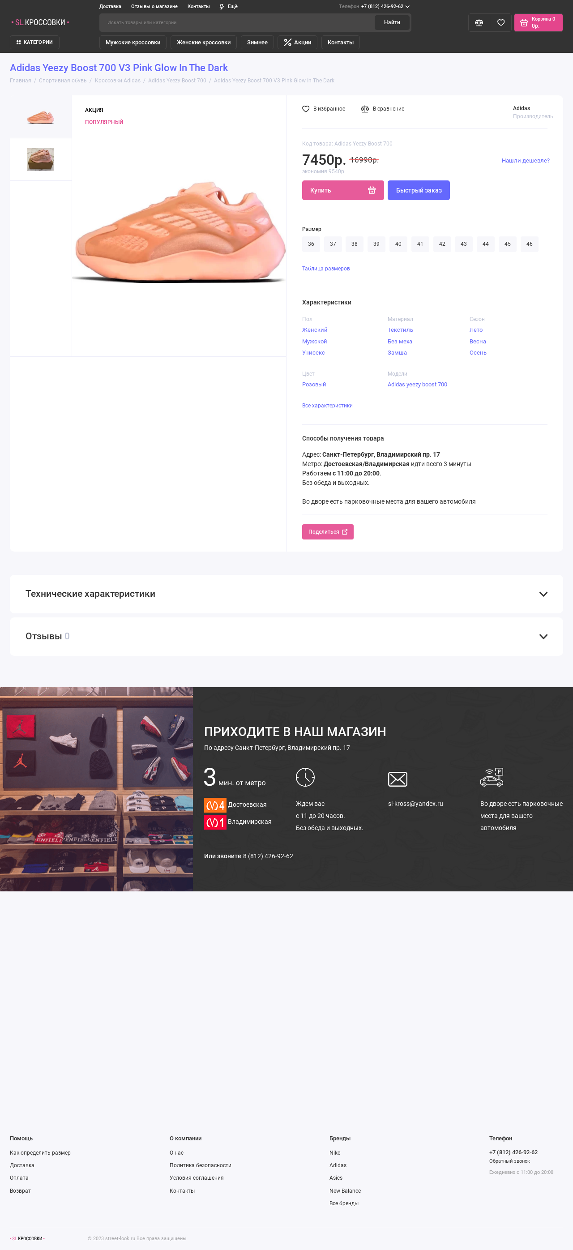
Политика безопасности (200, 1165)
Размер (311, 229)
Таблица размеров (326, 268)
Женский (315, 329)
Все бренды (344, 1203)
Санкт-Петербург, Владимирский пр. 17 (277, 747)
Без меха (400, 341)
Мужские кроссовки (133, 42)
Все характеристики (327, 405)
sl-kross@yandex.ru (415, 803)
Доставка (110, 6)
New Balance (345, 1191)
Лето (476, 329)
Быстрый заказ (419, 190)
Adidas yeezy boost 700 (417, 384)
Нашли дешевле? (526, 160)
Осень (478, 352)
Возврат (20, 1191)
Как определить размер (40, 1153)
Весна (478, 341)
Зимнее (257, 42)
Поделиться (327, 532)
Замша (397, 352)
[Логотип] (27, 1238)
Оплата (19, 1178)
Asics (335, 1178)
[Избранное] (500, 22)
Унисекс (313, 352)
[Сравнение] (479, 22)
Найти (392, 22)
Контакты (199, 6)
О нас (177, 1153)
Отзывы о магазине (154, 6)
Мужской (314, 341)
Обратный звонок (509, 1161)
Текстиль (400, 329)
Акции (297, 42)
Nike (334, 1153)
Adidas (337, 1165)
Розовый (314, 384)
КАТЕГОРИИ (35, 42)
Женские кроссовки (204, 42)
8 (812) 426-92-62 (268, 856)
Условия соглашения (197, 1178)
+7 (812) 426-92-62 (374, 7)
